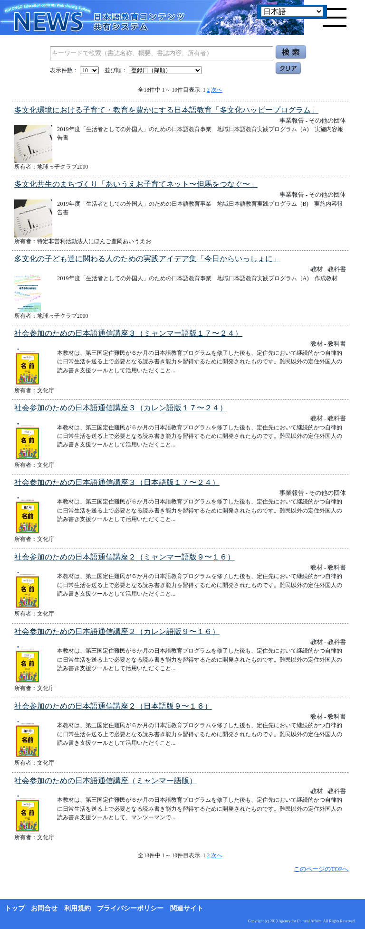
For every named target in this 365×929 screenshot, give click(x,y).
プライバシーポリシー (130, 908)
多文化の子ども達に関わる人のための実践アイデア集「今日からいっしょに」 (147, 259)
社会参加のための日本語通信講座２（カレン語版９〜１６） (117, 631)
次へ (216, 90)
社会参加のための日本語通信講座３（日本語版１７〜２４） (117, 482)
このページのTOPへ (321, 868)
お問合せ (44, 908)
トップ (15, 908)
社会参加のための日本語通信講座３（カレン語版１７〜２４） (120, 408)
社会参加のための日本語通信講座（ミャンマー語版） (105, 781)
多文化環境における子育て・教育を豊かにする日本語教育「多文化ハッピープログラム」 (166, 110)
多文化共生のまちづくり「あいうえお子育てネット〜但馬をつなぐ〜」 (136, 184)
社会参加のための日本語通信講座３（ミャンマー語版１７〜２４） (128, 333)
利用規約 (77, 908)
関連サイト (186, 908)
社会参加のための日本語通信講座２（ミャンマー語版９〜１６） (124, 557)
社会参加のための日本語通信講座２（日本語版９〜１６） (113, 706)
